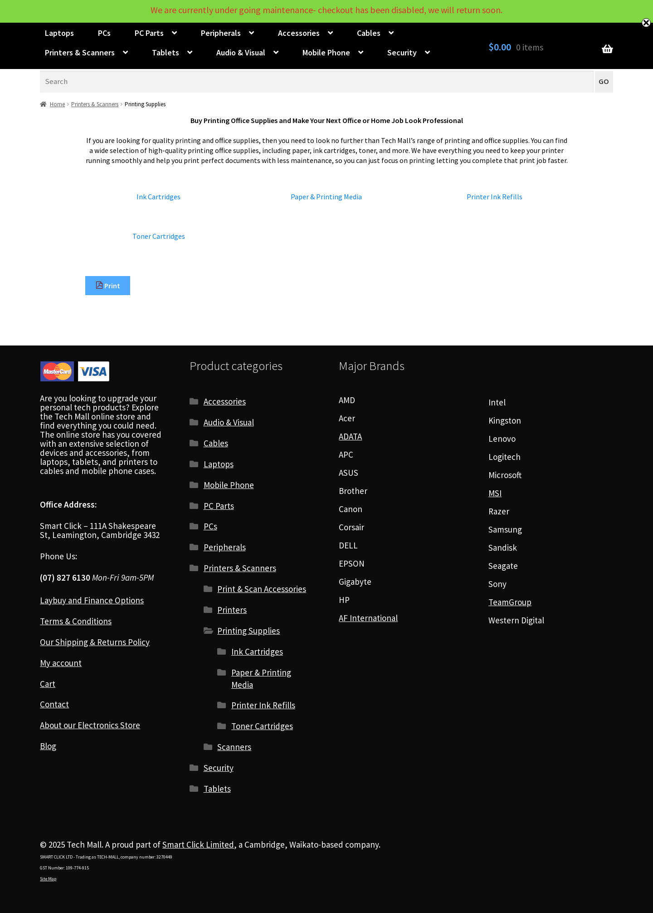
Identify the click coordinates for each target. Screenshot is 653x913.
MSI (495, 493)
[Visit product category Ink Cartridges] (158, 196)
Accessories (299, 33)
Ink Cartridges (257, 651)
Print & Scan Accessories (261, 588)
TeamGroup (509, 602)
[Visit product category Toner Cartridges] (158, 236)
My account (61, 662)
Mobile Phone (326, 52)
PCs (104, 33)
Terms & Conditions (76, 621)
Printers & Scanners (80, 52)
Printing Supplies (248, 630)
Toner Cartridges (262, 726)
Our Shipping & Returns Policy (95, 642)
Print (108, 285)
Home (57, 104)
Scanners (234, 746)
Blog (48, 745)
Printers (232, 609)
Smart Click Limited (198, 844)
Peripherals (221, 33)
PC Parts (149, 33)
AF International (368, 617)
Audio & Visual (240, 52)
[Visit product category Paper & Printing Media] (326, 196)
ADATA (350, 436)
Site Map (48, 879)
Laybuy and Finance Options (92, 600)
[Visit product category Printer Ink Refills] (494, 196)
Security (402, 52)
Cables (368, 33)
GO (604, 81)
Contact (54, 704)
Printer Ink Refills (263, 705)
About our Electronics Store (90, 725)
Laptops (59, 33)
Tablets (165, 52)
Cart (47, 683)
